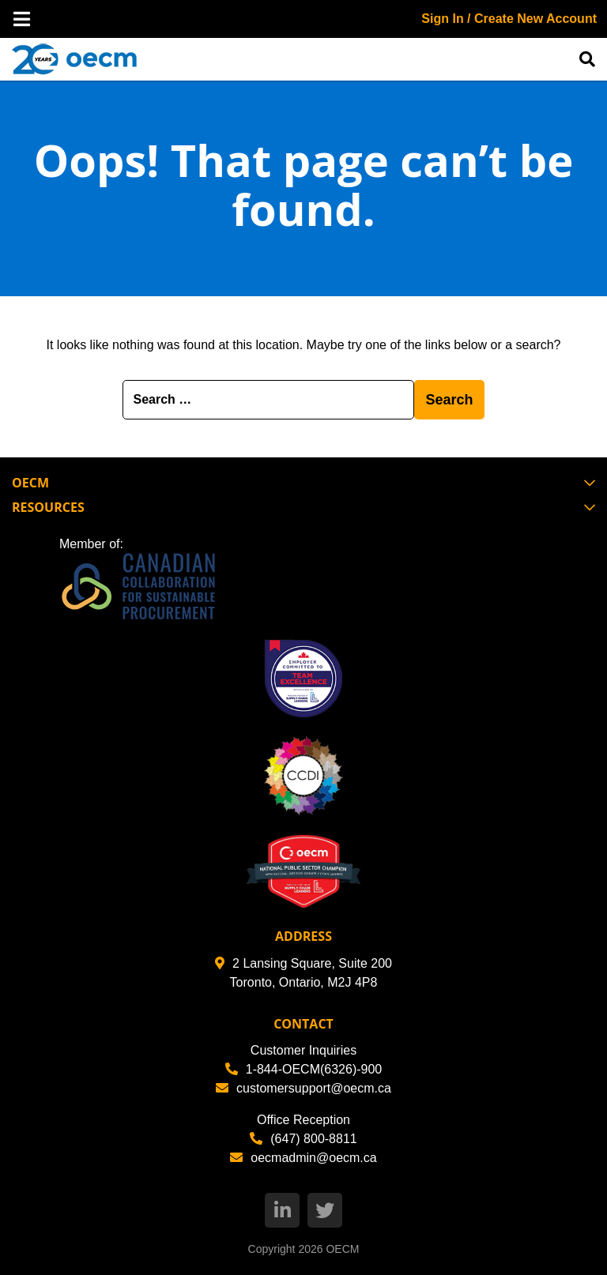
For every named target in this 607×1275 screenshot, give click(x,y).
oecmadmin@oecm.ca (303, 1157)
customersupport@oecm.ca (303, 1088)
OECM (342, 1249)
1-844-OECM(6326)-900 (304, 1069)
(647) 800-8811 (303, 1138)
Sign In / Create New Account (509, 18)
